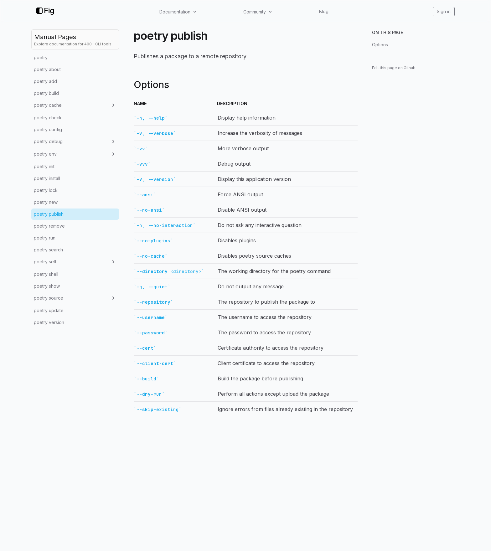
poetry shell (46, 274)
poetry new (46, 202)
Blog (323, 11)
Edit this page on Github (396, 67)
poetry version (49, 322)
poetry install (47, 178)
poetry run (44, 237)
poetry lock (46, 190)
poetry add (45, 81)
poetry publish (49, 214)
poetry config (48, 129)
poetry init (44, 166)
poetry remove (49, 226)
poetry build (46, 93)
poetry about (47, 69)
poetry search (48, 249)
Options (380, 44)
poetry (41, 57)
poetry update (49, 310)
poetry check (48, 117)
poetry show (47, 286)
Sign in (444, 11)
